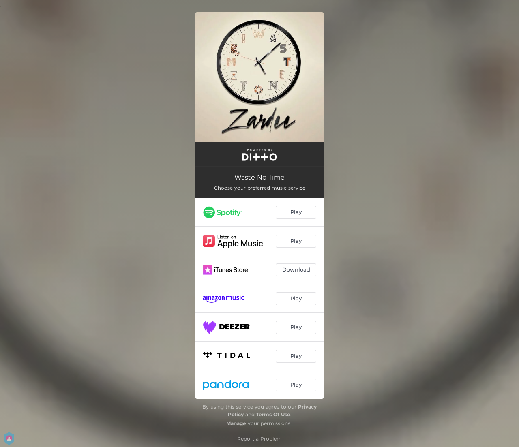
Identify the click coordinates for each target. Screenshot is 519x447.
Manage (236, 423)
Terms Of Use (273, 414)
